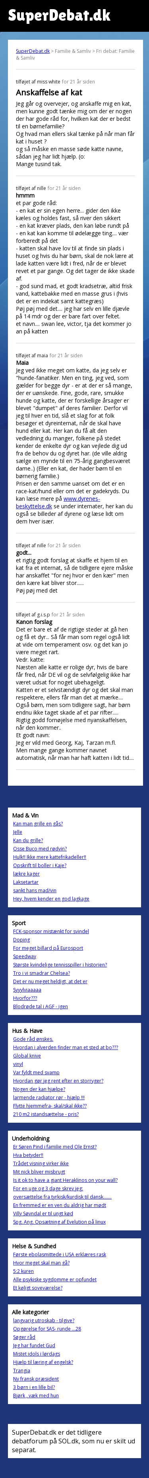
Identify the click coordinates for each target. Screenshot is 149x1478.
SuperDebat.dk (33, 51)
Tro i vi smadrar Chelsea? (41, 973)
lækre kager (26, 873)
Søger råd (24, 1337)
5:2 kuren (23, 1271)
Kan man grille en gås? (38, 823)
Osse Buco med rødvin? (40, 848)
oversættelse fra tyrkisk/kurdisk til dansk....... (62, 1196)
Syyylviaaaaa (27, 989)
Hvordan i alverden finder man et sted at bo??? (65, 1047)
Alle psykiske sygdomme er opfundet (55, 1279)
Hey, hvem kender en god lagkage (51, 898)
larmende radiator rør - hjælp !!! (49, 1097)
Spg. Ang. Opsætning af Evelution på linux (59, 1221)
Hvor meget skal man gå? (41, 1262)
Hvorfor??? (25, 998)
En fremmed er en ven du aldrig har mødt (59, 1205)
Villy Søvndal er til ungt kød (43, 1213)
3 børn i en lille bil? (34, 1387)
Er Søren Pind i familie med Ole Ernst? (55, 1146)
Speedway (24, 956)
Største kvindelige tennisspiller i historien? (60, 964)
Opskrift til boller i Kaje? (39, 865)
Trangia (21, 1370)
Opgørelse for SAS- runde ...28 (47, 1328)
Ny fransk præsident (36, 1378)
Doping (21, 939)
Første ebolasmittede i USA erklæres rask (59, 1254)
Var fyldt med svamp (36, 1072)
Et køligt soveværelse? (37, 1287)
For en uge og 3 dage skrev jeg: (48, 1188)
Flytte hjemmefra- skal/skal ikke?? (50, 1105)
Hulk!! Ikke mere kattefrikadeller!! (49, 857)
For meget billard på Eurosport (48, 948)
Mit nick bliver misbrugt (39, 1171)
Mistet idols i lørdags (36, 1353)
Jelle (17, 832)
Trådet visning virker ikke (41, 1163)
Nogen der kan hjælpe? (39, 1089)
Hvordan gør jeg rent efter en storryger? (58, 1080)
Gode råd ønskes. (33, 1039)
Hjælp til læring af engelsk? (43, 1362)
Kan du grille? (28, 840)
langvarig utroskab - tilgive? (43, 1320)
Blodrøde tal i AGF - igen (40, 1006)
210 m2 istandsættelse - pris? (46, 1114)
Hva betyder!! (28, 1155)
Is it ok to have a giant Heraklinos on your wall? (65, 1180)
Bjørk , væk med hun (36, 1395)
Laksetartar (26, 882)
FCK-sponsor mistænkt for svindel (51, 931)
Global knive (27, 1055)
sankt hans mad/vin (34, 890)
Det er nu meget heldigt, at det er (50, 981)
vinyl (18, 1064)
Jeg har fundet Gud (34, 1345)
